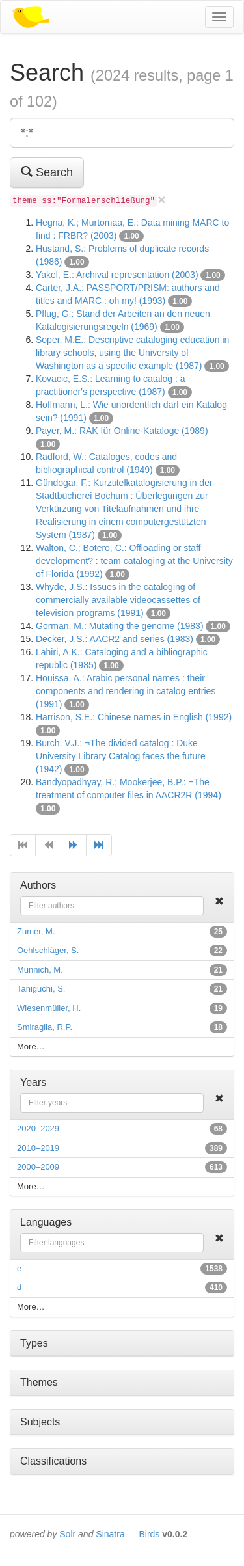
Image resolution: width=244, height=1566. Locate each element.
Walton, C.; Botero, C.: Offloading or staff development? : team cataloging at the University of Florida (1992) (134, 561)
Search (47, 172)
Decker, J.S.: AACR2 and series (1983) (114, 639)
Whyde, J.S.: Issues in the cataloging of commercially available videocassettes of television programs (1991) (118, 600)
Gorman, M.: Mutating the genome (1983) (120, 626)
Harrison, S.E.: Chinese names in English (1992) (134, 717)
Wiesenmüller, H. (49, 1008)
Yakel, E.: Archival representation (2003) (117, 274)
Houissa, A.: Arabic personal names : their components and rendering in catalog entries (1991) (125, 691)
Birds (149, 1534)
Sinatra (110, 1534)
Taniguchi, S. (41, 988)
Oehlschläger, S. (48, 950)
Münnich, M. (40, 970)
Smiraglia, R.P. (44, 1027)
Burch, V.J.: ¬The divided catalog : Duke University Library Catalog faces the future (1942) (121, 756)
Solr (67, 1534)
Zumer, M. (36, 931)
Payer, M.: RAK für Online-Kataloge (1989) (122, 430)
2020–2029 (38, 1128)
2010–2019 (38, 1148)
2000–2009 (38, 1167)
